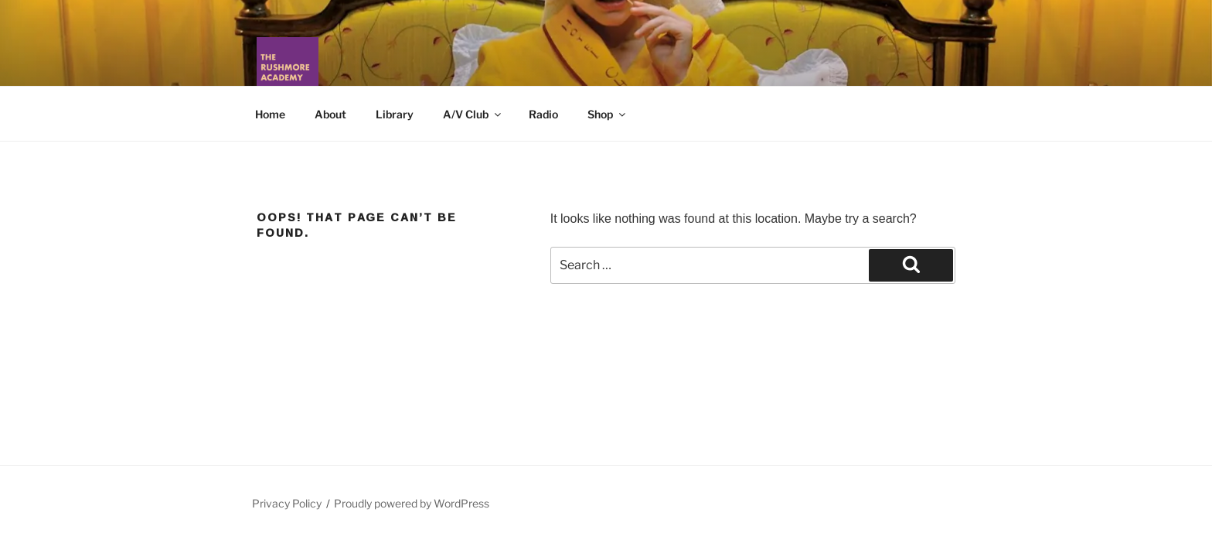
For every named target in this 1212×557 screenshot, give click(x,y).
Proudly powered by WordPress (411, 503)
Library (395, 114)
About (330, 114)
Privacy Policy (287, 503)
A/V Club (473, 114)
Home (270, 114)
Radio (543, 114)
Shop (607, 114)
